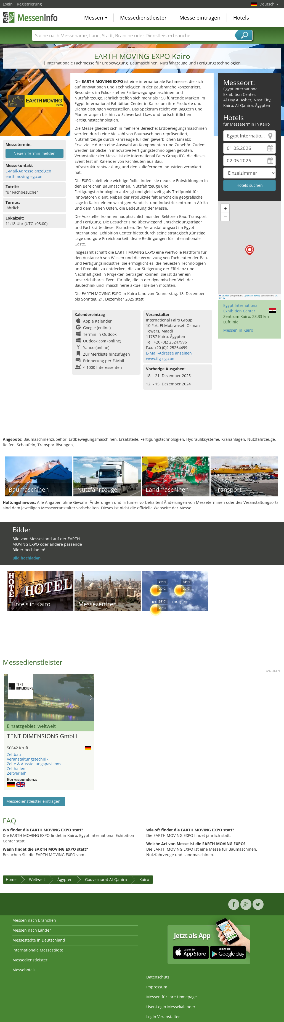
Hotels (241, 17)
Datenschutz (157, 977)
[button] (249, 250)
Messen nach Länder (31, 930)
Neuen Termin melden (34, 153)
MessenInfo (30, 17)
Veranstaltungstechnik (27, 759)
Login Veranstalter (163, 1016)
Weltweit (37, 879)
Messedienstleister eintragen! (34, 801)
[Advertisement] (141, 418)
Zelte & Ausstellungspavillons (34, 763)
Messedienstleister (143, 17)
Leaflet (224, 295)
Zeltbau (14, 754)
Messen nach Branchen (34, 920)
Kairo (144, 879)
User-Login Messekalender (170, 1006)
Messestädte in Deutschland (38, 940)
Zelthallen (16, 768)
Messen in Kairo (238, 330)
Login (8, 4)
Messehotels (24, 969)
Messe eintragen (200, 17)
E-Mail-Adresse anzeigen (28, 171)
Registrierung (29, 4)
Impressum (156, 986)
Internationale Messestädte (37, 950)
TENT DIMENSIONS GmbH (42, 736)
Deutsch (268, 4)
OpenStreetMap (252, 295)
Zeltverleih (16, 773)
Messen (95, 17)
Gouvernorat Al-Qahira (106, 879)
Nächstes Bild (91, 697)
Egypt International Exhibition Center (241, 308)
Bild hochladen (26, 558)
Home (11, 879)
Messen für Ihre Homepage (171, 996)
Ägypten (65, 879)
